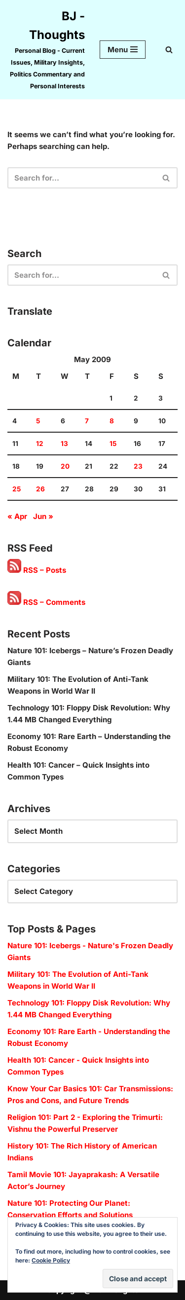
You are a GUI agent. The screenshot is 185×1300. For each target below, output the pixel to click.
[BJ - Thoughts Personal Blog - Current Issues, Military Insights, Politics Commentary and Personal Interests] (46, 49)
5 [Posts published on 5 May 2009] (38, 421)
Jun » (43, 516)
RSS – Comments (46, 602)
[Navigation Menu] (123, 49)
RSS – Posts (36, 570)
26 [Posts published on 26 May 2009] (40, 489)
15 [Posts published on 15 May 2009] (113, 443)
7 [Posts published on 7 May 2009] (87, 421)
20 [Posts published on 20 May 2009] (65, 466)
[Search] (169, 49)
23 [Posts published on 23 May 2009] (138, 466)
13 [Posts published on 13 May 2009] (64, 443)
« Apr (17, 516)
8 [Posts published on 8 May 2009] (112, 421)
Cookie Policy (51, 1260)
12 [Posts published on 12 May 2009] (39, 443)
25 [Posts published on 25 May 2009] (16, 489)
